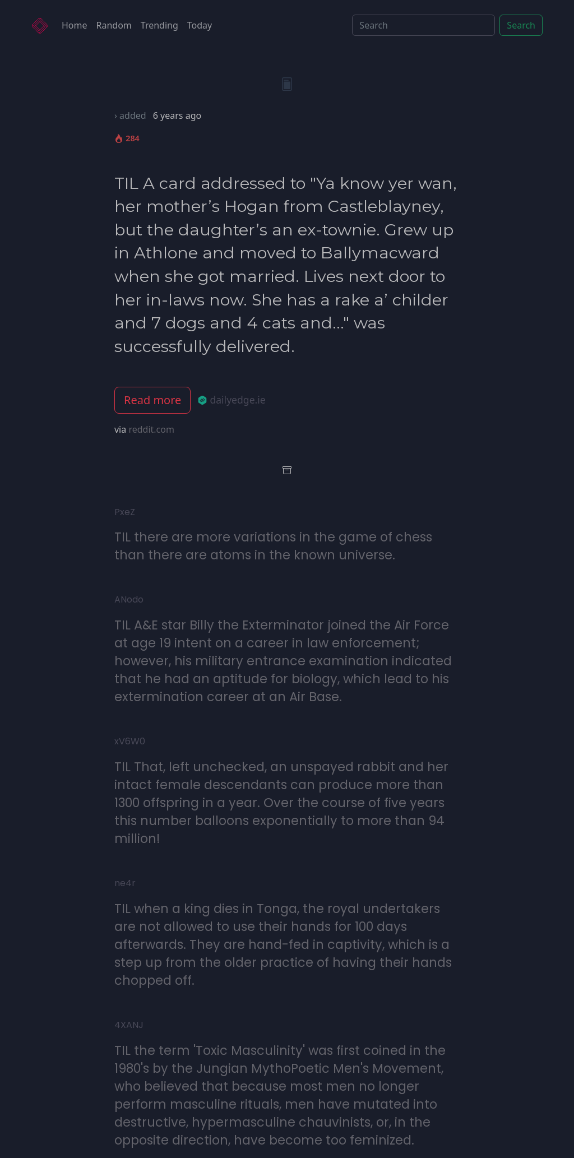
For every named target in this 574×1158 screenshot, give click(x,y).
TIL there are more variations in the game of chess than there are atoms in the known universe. (273, 546)
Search (521, 25)
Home (74, 25)
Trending (159, 25)
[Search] (423, 25)
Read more (152, 399)
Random (114, 25)
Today (199, 25)
